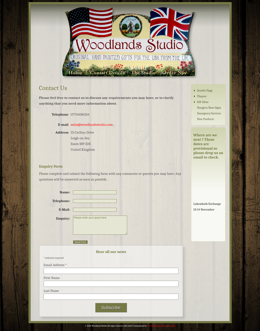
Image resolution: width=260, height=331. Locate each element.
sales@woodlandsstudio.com (92, 125)
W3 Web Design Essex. (156, 326)
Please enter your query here (100, 225)
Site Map (171, 326)
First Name (52, 278)
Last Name (51, 291)
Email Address (55, 265)
